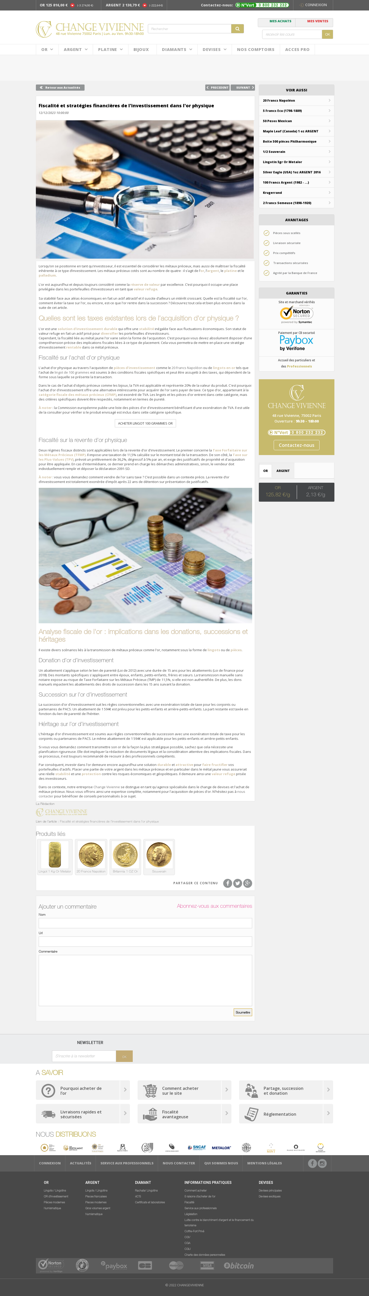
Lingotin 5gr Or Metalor (282, 162)
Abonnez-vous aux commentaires (214, 906)
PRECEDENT (220, 87)
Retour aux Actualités (62, 87)
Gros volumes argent (97, 1208)
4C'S (138, 1196)
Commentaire (48, 951)
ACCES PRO (297, 49)
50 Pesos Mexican (277, 121)
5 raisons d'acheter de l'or (199, 1196)
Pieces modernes (95, 1202)
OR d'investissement (56, 1196)
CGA (187, 1243)
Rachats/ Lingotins (146, 1190)
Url (41, 933)
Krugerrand (272, 193)
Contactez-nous (296, 445)
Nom (42, 914)
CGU (187, 1248)
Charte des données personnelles (204, 1254)
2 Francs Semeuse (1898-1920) (287, 203)
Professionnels (299, 366)
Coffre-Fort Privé (194, 1231)
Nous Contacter (179, 1163)
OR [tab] (265, 471)
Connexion (313, 4)
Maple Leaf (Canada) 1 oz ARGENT (291, 131)
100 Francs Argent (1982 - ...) (286, 182)
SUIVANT (243, 87)
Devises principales (270, 1190)
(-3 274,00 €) (85, 5)
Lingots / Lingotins (55, 1190)
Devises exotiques (269, 1196)
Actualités (80, 1163)
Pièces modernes (54, 1202)
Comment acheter (195, 1190)
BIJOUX (141, 49)
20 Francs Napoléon (187, 367)
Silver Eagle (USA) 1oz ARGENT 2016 (292, 172)
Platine (107, 49)
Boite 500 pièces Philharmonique (289, 141)
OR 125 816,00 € (54, 5)
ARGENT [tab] (283, 471)
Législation (190, 1214)
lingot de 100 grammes (72, 372)
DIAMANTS (174, 49)
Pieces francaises (96, 1196)
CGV (187, 1237)
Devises (212, 49)
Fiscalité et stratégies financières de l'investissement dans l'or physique (109, 821)
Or (44, 49)
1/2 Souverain (274, 152)
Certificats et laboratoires (150, 1202)
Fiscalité (189, 1202)
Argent (73, 49)
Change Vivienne (107, 787)
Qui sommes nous (221, 1163)
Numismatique (52, 1208)
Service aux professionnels (126, 1163)
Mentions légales (264, 1163)
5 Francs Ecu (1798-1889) (282, 111)
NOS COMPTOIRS (255, 49)
